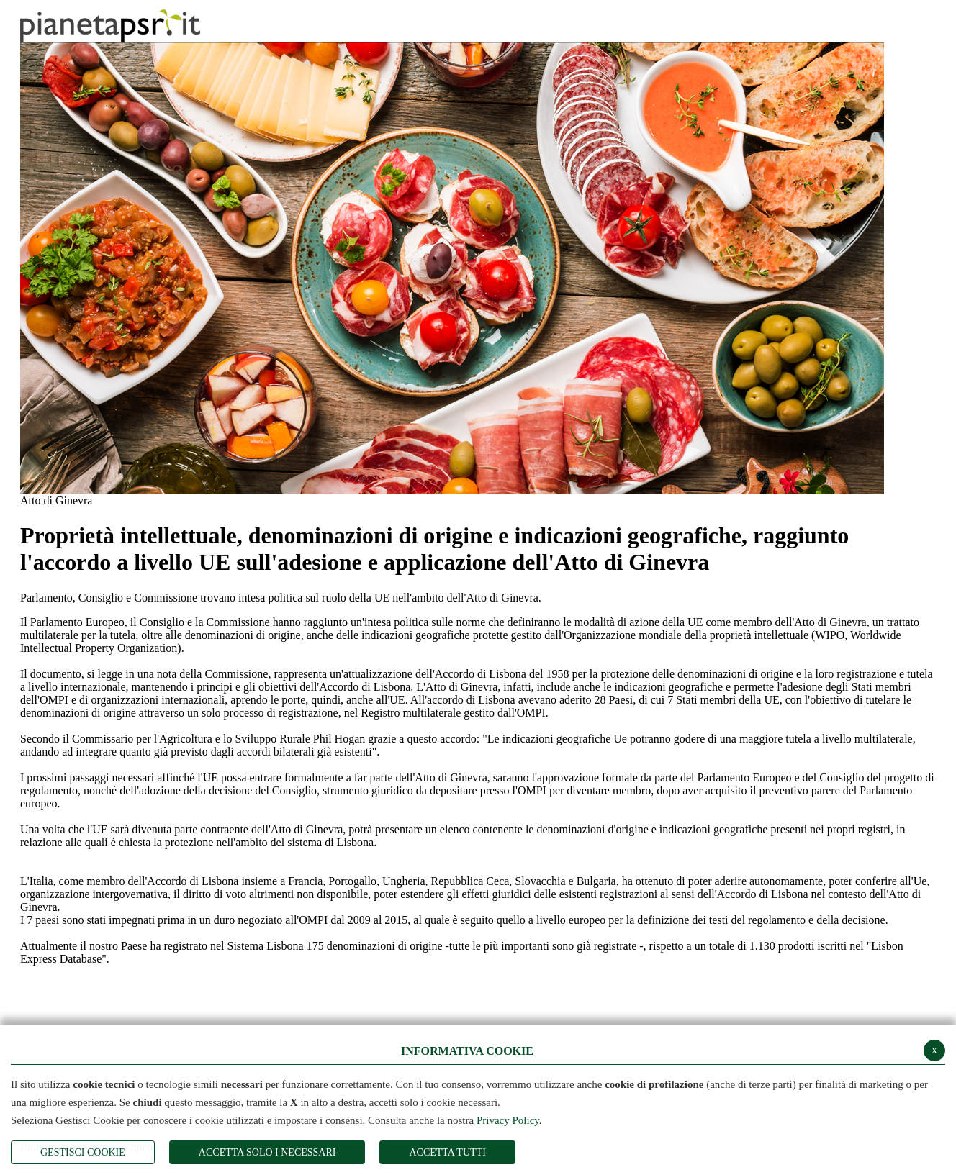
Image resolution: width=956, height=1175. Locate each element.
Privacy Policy (508, 1120)
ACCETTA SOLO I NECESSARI (267, 1152)
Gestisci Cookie (82, 1152)
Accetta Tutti (447, 1152)
